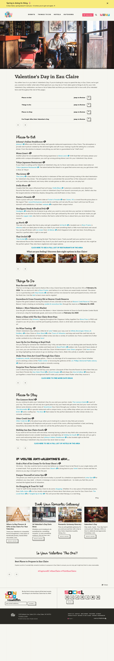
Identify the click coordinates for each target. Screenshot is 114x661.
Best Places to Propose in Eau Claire (31, 603)
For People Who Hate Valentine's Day (35, 119)
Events (31, 14)
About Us (71, 654)
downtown (48, 407)
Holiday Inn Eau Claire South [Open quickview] (31, 430)
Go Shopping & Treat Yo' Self (29, 486)
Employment (84, 654)
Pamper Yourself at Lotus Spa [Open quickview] (31, 475)
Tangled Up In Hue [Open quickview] (37, 494)
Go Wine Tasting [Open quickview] (25, 328)
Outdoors (69, 14)
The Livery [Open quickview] (22, 174)
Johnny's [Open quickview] (20, 144)
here (42, 338)
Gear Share (71, 349)
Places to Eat (26, 97)
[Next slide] (25, 125)
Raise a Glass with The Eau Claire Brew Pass (36, 317)
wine (50, 331)
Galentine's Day (90, 524)
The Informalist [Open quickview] (22, 409)
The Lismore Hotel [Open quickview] (26, 399)
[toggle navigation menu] (105, 15)
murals (27, 358)
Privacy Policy (72, 656)
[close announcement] (107, 3)
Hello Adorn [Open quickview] (25, 491)
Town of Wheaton (58, 333)
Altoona (19, 227)
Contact (77, 654)
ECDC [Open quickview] (19, 412)
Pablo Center (43, 361)
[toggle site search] (96, 15)
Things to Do (26, 105)
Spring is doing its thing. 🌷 (19, 3)
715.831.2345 (23, 657)
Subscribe (88, 15)
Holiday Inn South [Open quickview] (71, 435)
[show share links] (104, 626)
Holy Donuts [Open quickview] (40, 293)
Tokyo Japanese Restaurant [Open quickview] (30, 162)
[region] (57, 128)
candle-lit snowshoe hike (53, 304)
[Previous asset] (18, 125)
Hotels (57, 14)
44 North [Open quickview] (21, 222)
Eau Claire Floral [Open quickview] (40, 372)
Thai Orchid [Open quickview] (23, 236)
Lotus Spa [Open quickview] (90, 478)
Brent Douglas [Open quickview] (55, 372)
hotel (75, 468)
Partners (92, 654)
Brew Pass (84, 319)
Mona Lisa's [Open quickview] (63, 156)
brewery (36, 319)
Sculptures (20, 358)
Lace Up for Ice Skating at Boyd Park (33, 342)
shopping (58, 489)
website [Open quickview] (47, 204)
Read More (12, 541)
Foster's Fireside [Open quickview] (25, 197)
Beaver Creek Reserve (81, 302)
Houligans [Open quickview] (20, 211)
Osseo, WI (70, 200)
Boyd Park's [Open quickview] (62, 347)
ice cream (39, 230)
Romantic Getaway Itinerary (69, 524)
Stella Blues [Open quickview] (23, 185)
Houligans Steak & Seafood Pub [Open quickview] (32, 208)
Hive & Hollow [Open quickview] (79, 372)
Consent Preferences (98, 656)
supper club (28, 216)
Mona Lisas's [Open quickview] (23, 153)
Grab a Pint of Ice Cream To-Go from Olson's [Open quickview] (38, 463)
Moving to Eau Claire (84, 656)
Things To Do (44, 14)
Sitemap (98, 654)
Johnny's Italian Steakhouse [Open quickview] (31, 142)
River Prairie (86, 225)
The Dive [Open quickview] (41, 412)
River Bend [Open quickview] (42, 333)
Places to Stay (27, 112)
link (34, 295)
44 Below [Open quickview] (52, 230)
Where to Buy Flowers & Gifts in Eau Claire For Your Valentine (17, 526)
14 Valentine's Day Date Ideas (42, 525)
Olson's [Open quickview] (54, 468)
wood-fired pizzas (35, 202)
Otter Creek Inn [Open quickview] (25, 418)
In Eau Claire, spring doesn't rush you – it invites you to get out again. (31, 5)
